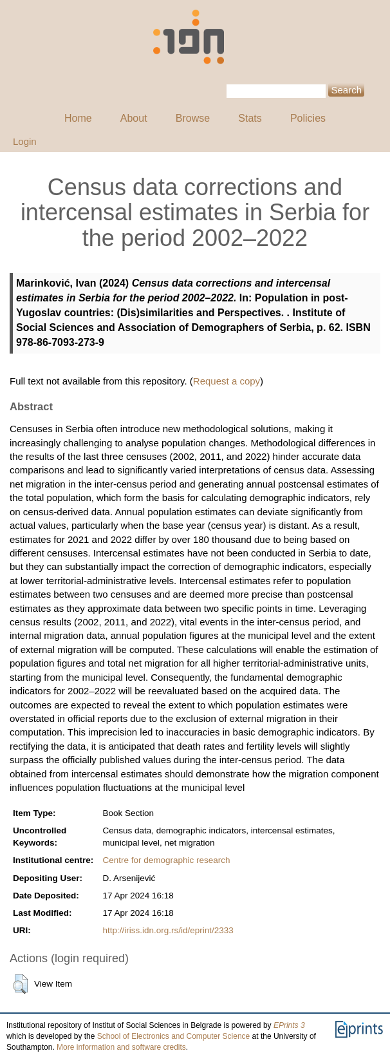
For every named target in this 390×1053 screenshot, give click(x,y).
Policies (308, 118)
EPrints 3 (289, 1025)
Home (78, 118)
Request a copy (226, 380)
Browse (193, 118)
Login (25, 141)
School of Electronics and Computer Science (173, 1036)
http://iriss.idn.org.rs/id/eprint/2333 (167, 930)
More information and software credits (121, 1047)
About (133, 118)
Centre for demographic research (166, 860)
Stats (249, 118)
